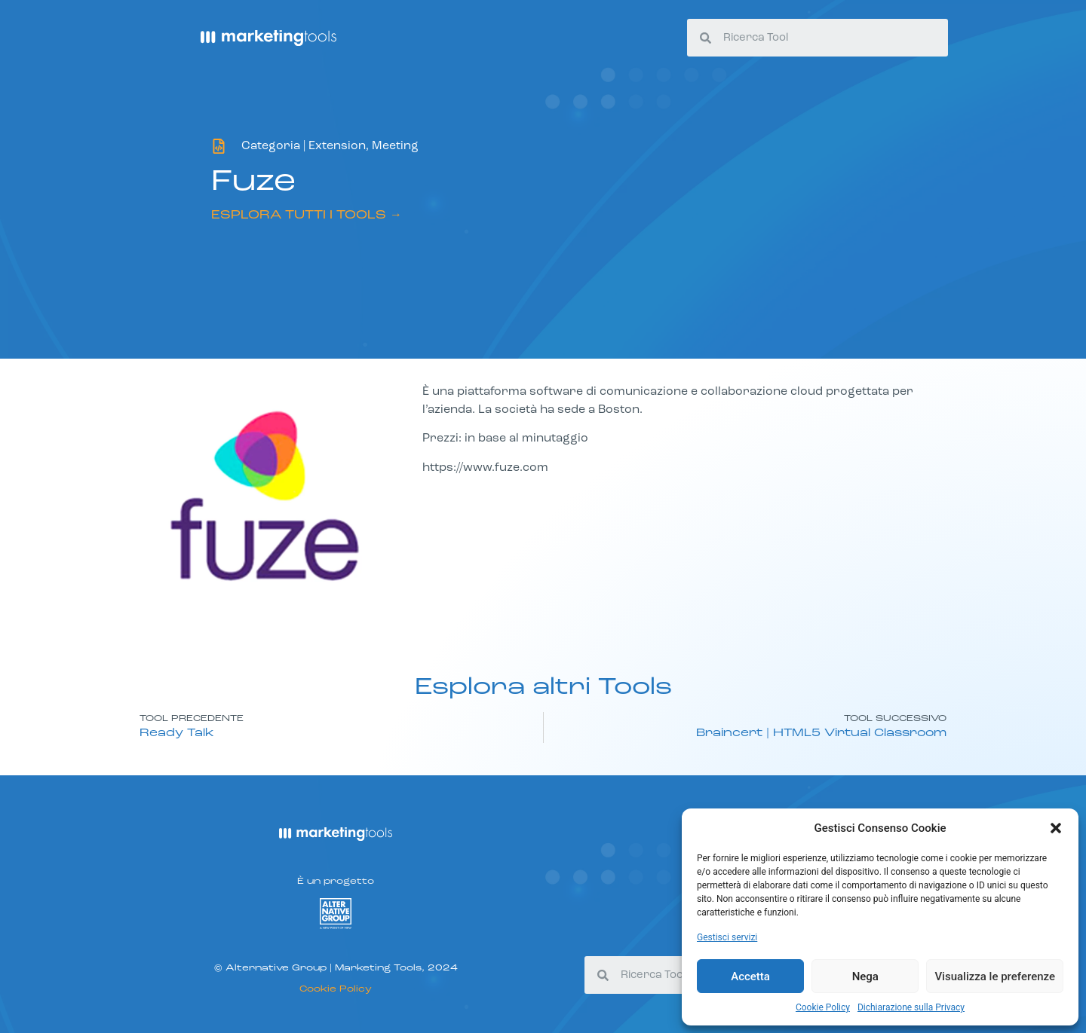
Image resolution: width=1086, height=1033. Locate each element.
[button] (1055, 828)
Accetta (750, 976)
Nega (865, 976)
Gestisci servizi (727, 937)
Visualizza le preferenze (994, 976)
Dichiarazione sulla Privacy (911, 1007)
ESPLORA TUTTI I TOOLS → (306, 215)
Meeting (395, 146)
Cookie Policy (823, 1007)
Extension (337, 146)
